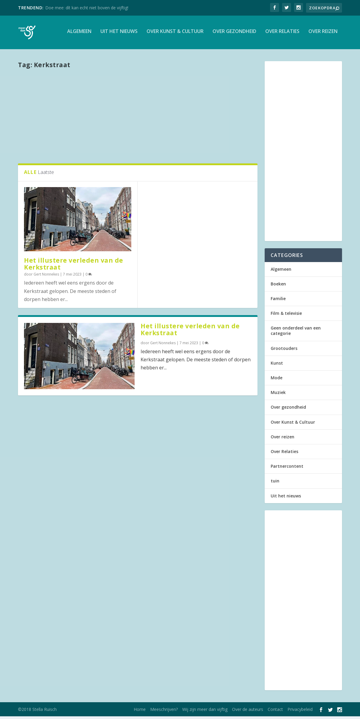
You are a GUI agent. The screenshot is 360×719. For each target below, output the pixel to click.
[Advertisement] (137, 118)
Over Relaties (282, 34)
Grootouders (284, 351)
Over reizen (323, 34)
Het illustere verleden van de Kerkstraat (73, 266)
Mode (276, 380)
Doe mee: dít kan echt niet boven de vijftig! (86, 7)
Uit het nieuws (119, 34)
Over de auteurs (247, 712)
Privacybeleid (300, 712)
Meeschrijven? (164, 712)
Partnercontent (287, 469)
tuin (275, 483)
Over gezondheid (234, 34)
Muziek (278, 395)
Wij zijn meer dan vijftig (205, 712)
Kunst (277, 365)
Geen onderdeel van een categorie (296, 333)
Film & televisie (286, 316)
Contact (275, 712)
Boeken (278, 286)
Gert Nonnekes (46, 276)
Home (140, 712)
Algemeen (79, 34)
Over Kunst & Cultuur (175, 34)
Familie (278, 301)
